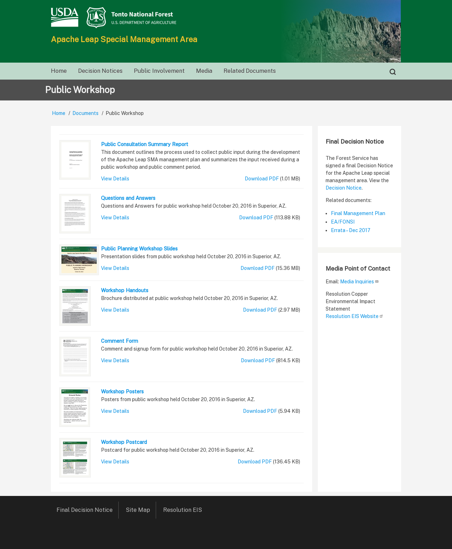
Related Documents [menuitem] (250, 71)
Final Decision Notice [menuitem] (84, 510)
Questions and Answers (128, 198)
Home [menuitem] (59, 71)
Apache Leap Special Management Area (124, 39)
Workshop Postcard (124, 442)
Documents (85, 113)
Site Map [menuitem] (138, 510)
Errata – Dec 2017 (350, 230)
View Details (115, 178)
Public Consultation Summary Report (144, 144)
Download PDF (262, 178)
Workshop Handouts (124, 290)
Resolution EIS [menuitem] (185, 510)
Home (58, 113)
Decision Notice (344, 188)
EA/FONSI (343, 222)
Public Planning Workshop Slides (139, 248)
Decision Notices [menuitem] (100, 71)
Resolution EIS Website (354, 316)
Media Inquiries (359, 281)
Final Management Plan (358, 213)
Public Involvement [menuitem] (159, 71)
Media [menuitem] (204, 71)
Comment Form (119, 341)
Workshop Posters (122, 391)
